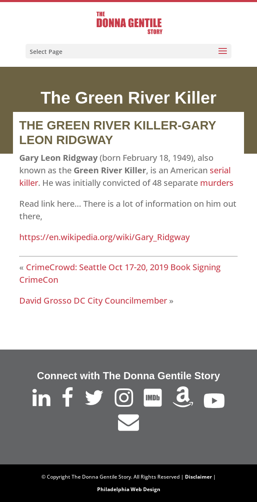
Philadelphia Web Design (128, 489)
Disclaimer (198, 476)
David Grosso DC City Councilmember (93, 300)
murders (218, 182)
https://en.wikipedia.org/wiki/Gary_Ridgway (104, 237)
